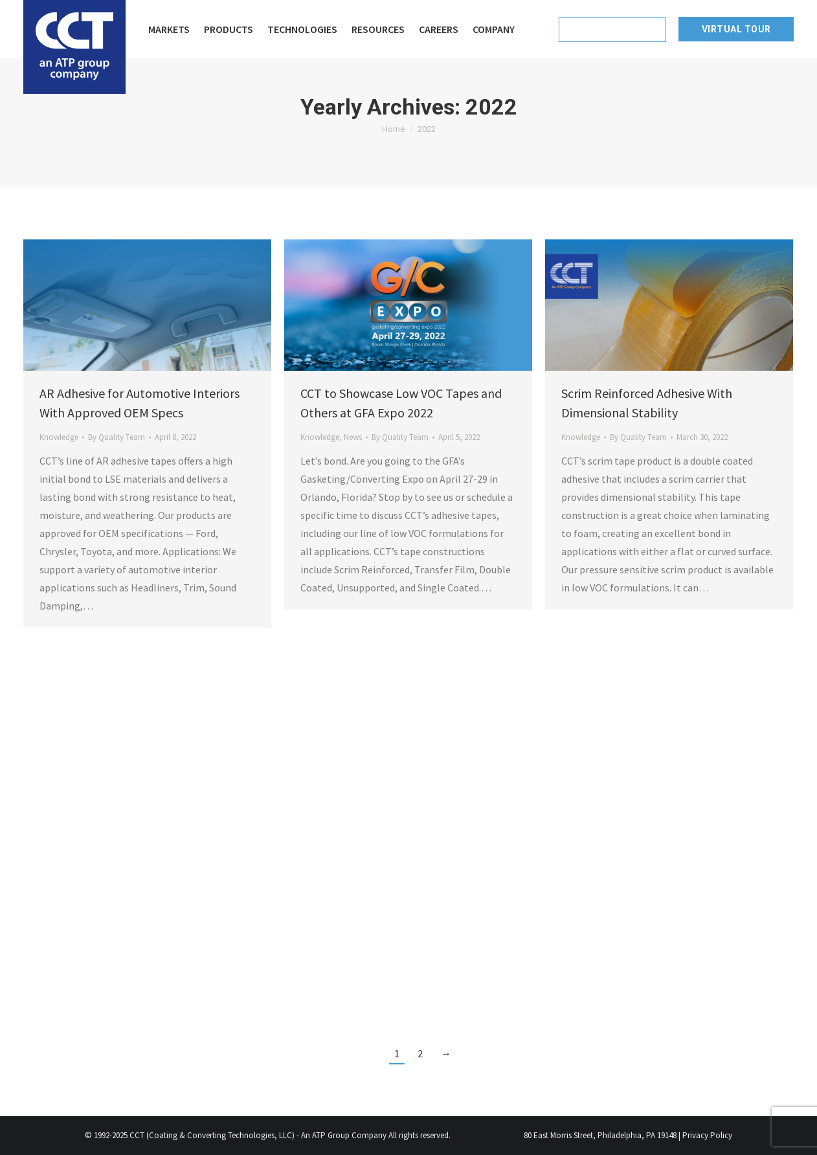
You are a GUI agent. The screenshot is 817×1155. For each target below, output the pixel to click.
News (353, 437)
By (116, 437)
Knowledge (58, 437)
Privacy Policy (707, 1135)
